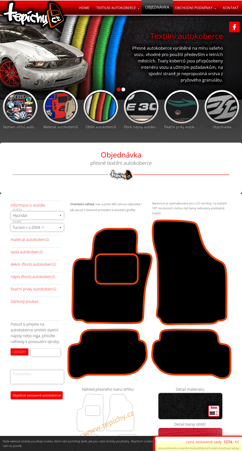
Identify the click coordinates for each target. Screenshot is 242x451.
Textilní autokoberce (117, 7)
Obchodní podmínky (195, 7)
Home (84, 7)
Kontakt (231, 7)
